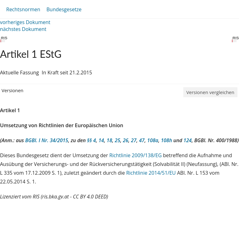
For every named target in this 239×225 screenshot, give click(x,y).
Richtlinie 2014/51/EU (151, 172)
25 (117, 140)
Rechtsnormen (23, 9)
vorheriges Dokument (25, 22)
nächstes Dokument (23, 29)
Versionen (12, 90)
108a (152, 140)
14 (101, 140)
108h (166, 140)
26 (126, 140)
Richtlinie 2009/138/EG (136, 155)
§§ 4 (91, 140)
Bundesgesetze (64, 9)
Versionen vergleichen (210, 92)
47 (142, 140)
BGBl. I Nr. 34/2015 (46, 140)
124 (187, 140)
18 (109, 140)
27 (134, 140)
